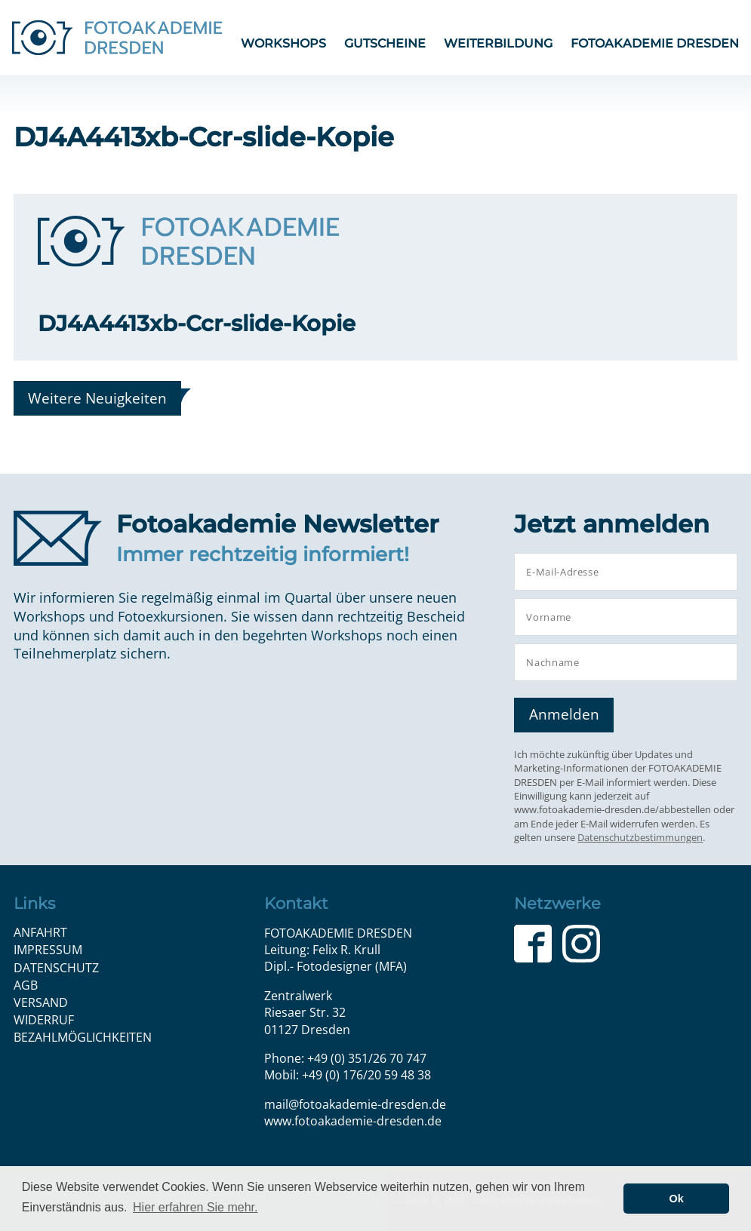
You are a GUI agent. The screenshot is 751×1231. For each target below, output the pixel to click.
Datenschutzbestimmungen (640, 837)
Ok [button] (676, 1199)
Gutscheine (385, 43)
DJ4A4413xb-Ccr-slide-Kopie (196, 323)
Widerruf (44, 1020)
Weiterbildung (498, 43)
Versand (41, 1002)
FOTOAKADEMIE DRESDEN (655, 43)
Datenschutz (56, 967)
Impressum (48, 949)
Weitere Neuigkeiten (97, 398)
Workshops (283, 43)
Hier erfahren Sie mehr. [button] (195, 1207)
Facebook (533, 943)
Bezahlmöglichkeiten (83, 1037)
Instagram (581, 943)
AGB (26, 985)
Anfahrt (40, 932)
